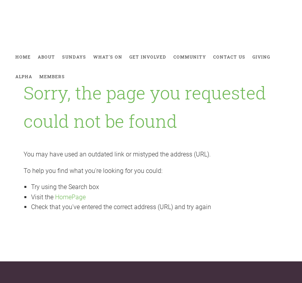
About (46, 57)
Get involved (147, 57)
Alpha (23, 76)
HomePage (70, 197)
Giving (261, 57)
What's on (107, 57)
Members (52, 76)
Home (23, 57)
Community (189, 57)
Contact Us (229, 57)
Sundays (74, 57)
